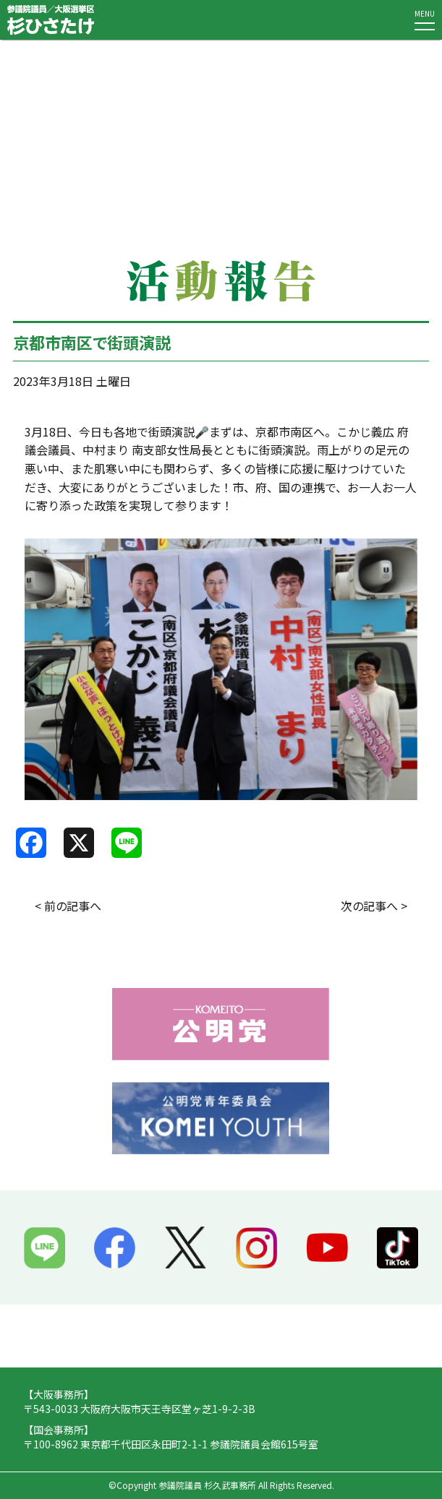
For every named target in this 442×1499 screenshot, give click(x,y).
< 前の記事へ (68, 905)
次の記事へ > (374, 905)
